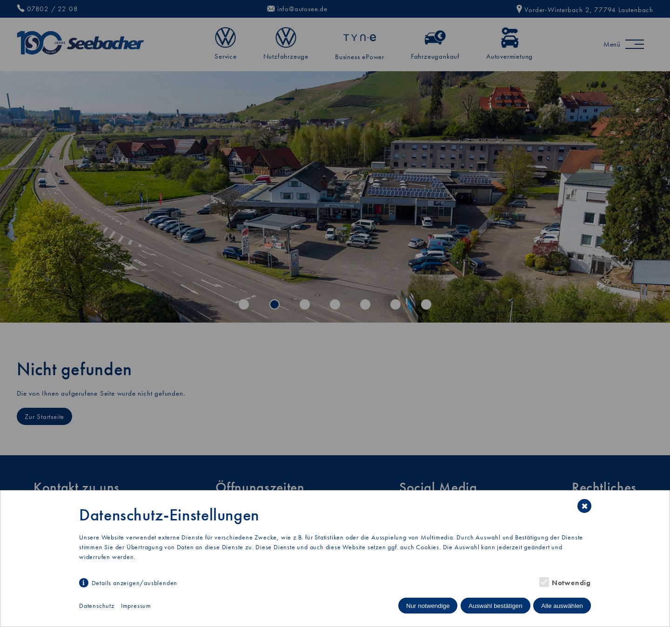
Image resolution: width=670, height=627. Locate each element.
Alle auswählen (562, 605)
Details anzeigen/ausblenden (135, 583)
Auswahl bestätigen (496, 605)
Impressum (136, 605)
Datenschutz (96, 605)
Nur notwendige (427, 605)
